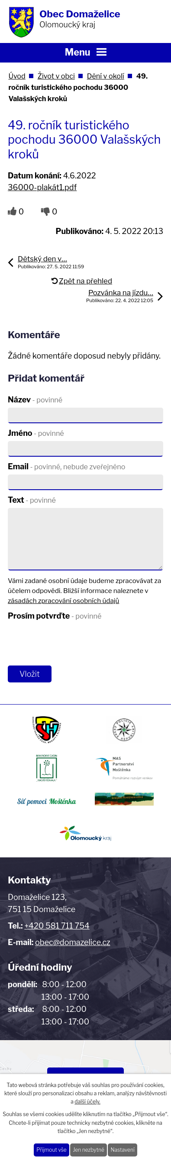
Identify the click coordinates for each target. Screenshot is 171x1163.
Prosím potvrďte (54, 615)
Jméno (36, 433)
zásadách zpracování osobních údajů (63, 600)
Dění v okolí (105, 76)
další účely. (87, 1101)
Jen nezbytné (88, 1150)
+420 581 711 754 (56, 925)
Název (35, 399)
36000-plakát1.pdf (42, 187)
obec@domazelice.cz (72, 942)
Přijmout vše (51, 1150)
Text (32, 499)
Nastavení (122, 1150)
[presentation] (72, 643)
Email (66, 466)
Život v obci (56, 76)
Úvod (16, 76)
